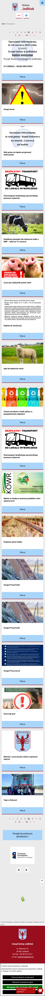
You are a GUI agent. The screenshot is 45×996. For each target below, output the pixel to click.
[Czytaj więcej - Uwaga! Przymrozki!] (22, 595)
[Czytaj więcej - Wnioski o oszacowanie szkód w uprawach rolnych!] (22, 767)
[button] (40, 991)
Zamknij (22, 992)
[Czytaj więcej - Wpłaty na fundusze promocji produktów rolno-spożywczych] (22, 509)
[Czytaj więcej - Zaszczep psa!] (22, 724)
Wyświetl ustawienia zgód (22, 982)
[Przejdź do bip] (18, 15)
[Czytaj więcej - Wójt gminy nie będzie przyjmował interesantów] (22, 163)
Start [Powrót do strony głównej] (3, 24)
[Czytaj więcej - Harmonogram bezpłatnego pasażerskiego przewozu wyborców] (22, 206)
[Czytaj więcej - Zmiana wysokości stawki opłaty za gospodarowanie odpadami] (22, 422)
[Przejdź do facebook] (26, 15)
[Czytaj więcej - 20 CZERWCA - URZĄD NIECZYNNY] (22, 77)
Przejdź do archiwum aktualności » (23, 835)
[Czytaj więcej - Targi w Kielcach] (22, 810)
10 (19, 35)
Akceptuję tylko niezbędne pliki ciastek (22, 987)
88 (27, 35)
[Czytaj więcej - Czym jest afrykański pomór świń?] (22, 293)
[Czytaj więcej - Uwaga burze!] (22, 120)
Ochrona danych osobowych (22, 977)
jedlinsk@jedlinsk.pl (25, 957)
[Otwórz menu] (42, 2)
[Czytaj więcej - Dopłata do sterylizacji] (22, 336)
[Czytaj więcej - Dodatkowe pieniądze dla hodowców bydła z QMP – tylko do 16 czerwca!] (22, 250)
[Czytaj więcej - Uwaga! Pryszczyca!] (22, 681)
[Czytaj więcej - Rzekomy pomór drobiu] (22, 552)
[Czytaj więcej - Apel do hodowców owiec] (22, 379)
